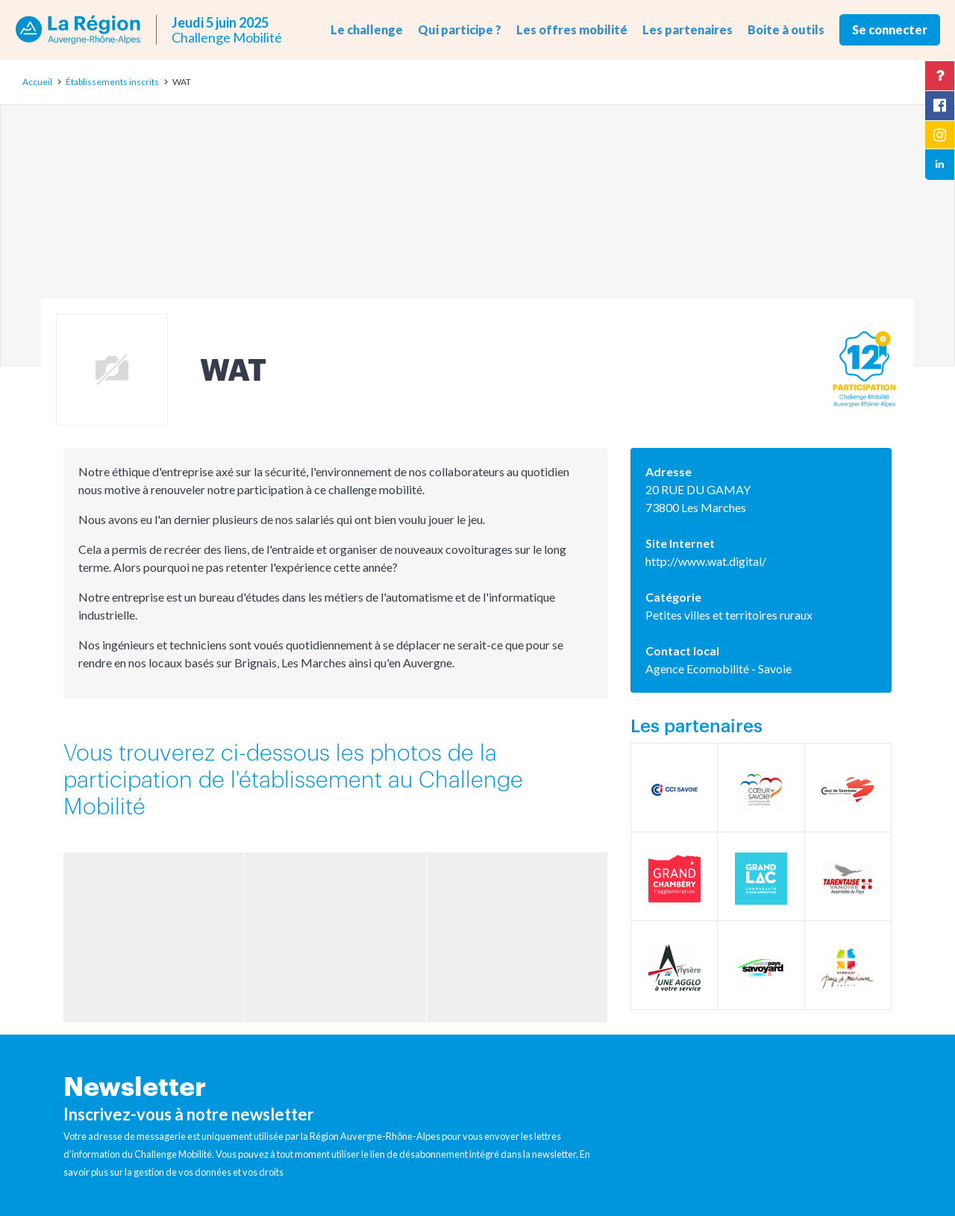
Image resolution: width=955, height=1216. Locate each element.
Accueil (37, 81)
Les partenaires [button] (687, 29)
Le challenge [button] (367, 29)
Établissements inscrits (112, 81)
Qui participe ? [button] (459, 29)
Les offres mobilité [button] (571, 29)
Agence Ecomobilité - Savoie (718, 668)
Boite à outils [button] (786, 29)
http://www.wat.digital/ (705, 561)
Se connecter (889, 29)
